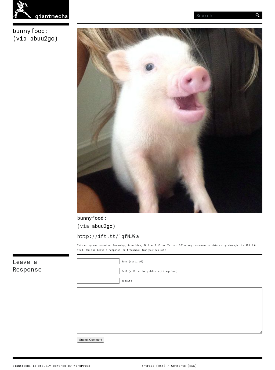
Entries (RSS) (153, 366)
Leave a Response (27, 265)
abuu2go (102, 226)
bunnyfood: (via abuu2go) (35, 34)
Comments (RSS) (184, 366)
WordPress (82, 366)
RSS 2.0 (250, 245)
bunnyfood (90, 218)
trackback (133, 249)
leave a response (108, 249)
